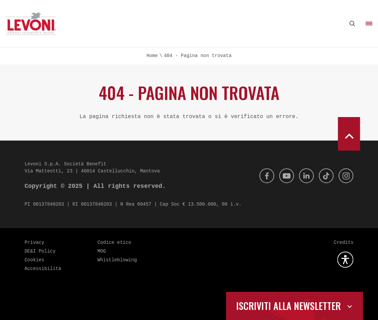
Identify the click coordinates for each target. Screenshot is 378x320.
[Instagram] (345, 176)
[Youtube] (282, 176)
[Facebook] (261, 176)
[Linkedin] (303, 176)
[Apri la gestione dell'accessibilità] (345, 260)
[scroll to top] (349, 134)
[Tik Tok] (324, 176)
